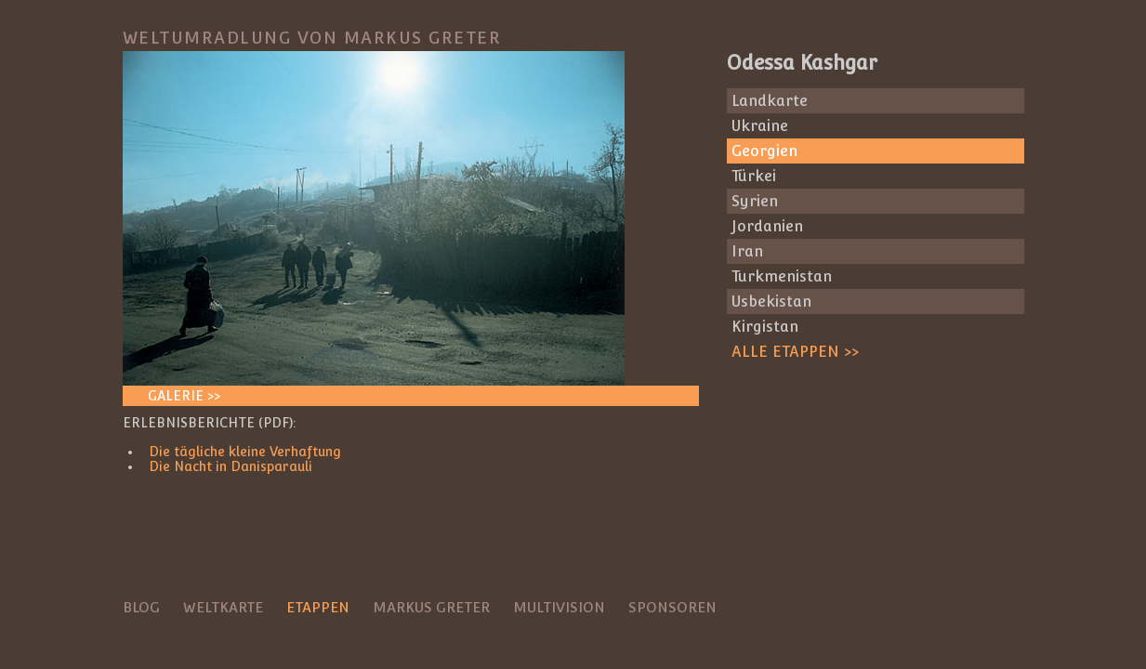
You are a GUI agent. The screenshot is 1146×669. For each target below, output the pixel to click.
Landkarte (769, 101)
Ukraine (759, 126)
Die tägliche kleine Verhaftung (245, 451)
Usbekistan (771, 301)
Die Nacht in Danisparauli (230, 466)
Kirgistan (764, 326)
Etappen (317, 607)
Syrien (754, 201)
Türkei (753, 176)
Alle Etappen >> (795, 352)
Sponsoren (672, 607)
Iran (747, 251)
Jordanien (767, 226)
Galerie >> (184, 395)
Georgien (764, 151)
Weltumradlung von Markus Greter (312, 37)
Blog (141, 607)
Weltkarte (223, 607)
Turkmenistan (781, 276)
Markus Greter (431, 607)
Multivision (559, 607)
